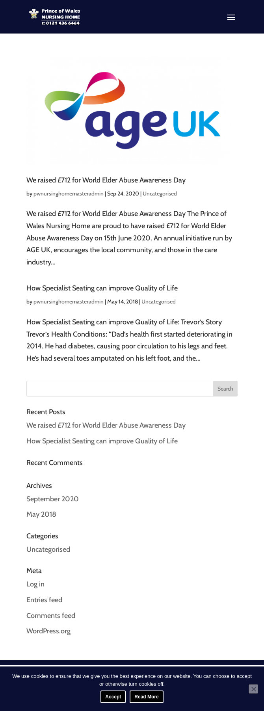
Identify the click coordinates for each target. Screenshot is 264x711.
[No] (253, 689)
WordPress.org (48, 631)
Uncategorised (160, 193)
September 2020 (52, 499)
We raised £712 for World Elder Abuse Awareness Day (106, 180)
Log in (35, 584)
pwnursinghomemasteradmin (68, 193)
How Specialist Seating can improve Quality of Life (102, 288)
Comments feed (50, 615)
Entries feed (44, 600)
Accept (113, 697)
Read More (146, 697)
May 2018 (41, 514)
